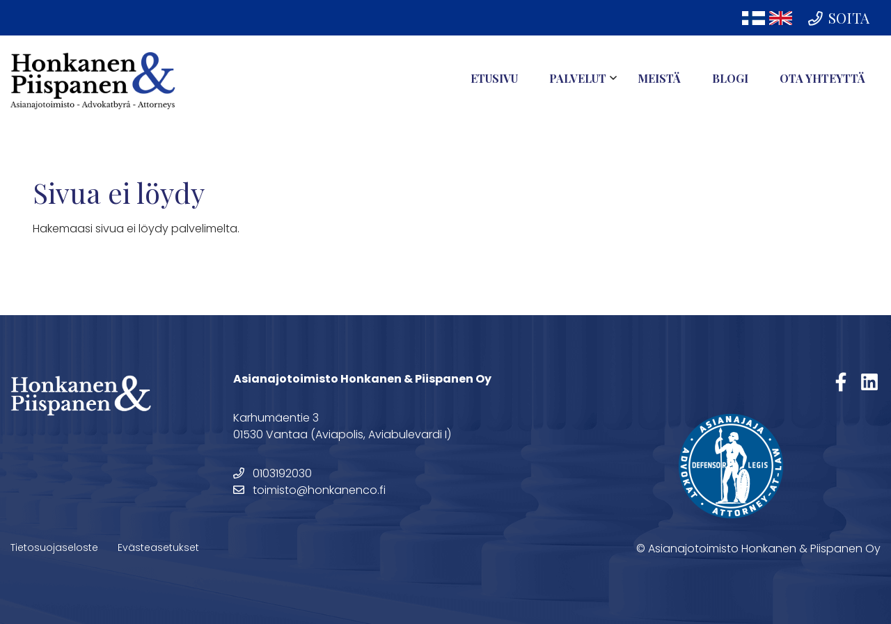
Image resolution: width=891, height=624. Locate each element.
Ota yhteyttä (822, 78)
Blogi (730, 78)
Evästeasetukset (158, 547)
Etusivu (494, 78)
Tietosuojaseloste (54, 547)
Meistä (659, 78)
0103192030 (272, 473)
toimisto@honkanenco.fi (309, 490)
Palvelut (577, 78)
